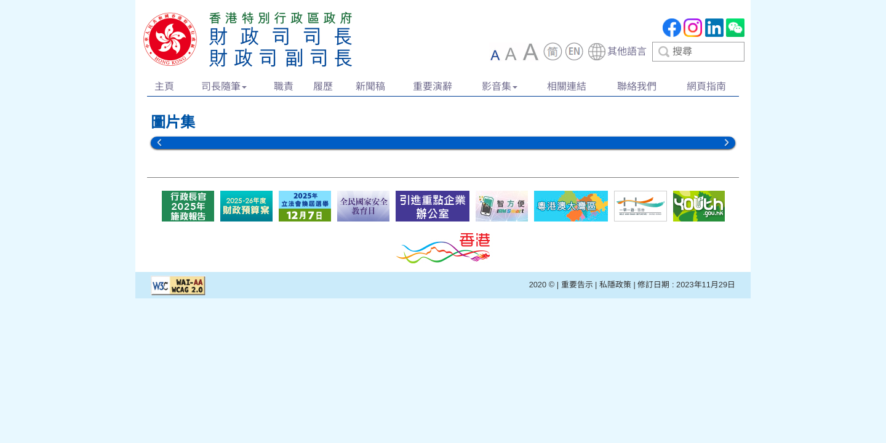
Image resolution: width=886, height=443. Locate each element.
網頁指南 (706, 86)
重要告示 (577, 284)
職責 (283, 86)
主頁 (164, 86)
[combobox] (665, 52)
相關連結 (566, 86)
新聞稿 (370, 86)
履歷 (323, 86)
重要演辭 (432, 86)
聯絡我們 (637, 86)
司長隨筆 (224, 86)
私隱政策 (615, 284)
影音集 (499, 86)
